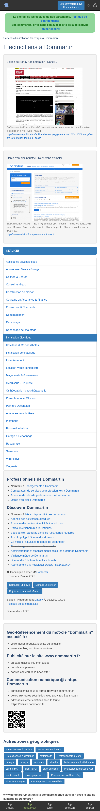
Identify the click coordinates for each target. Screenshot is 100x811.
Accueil (9, 805)
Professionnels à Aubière (19, 749)
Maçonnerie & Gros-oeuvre (22, 375)
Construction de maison (20, 292)
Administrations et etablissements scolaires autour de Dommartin (49, 550)
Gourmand (70, 805)
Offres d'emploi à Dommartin (28, 499)
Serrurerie (12, 451)
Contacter (42, 572)
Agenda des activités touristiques (30, 518)
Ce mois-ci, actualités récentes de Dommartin (38, 541)
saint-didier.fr (12, 768)
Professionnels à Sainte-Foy (66, 775)
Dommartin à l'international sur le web (33, 560)
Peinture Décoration (18, 405)
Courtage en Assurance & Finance (26, 299)
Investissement (15, 360)
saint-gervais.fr (51, 768)
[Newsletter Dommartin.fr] (88, 5)
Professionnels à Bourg (50, 749)
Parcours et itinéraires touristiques (31, 528)
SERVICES (13, 250)
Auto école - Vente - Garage (22, 269)
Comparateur (30, 805)
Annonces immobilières (20, 413)
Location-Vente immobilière (22, 367)
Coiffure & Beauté (16, 276)
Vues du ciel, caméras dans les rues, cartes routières (42, 532)
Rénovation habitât (17, 428)
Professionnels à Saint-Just (78, 768)
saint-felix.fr (31, 768)
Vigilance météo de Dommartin (29, 555)
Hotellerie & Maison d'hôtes (22, 345)
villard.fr (54, 762)
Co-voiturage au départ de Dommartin (33, 546)
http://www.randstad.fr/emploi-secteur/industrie (31, 234)
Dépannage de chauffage (21, 330)
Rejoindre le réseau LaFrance (24, 591)
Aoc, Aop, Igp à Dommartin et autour (32, 537)
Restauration (13, 443)
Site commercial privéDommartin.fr (71, 6)
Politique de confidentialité (22, 603)
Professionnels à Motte (69, 756)
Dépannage (13, 322)
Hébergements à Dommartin (41, 486)
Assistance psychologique (21, 261)
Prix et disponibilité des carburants (45, 514)
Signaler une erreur (46, 584)
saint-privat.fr (13, 775)
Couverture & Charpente (20, 307)
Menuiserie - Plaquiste (19, 383)
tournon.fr (39, 762)
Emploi (50, 805)
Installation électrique (18, 337)
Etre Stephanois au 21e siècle (46, 781)
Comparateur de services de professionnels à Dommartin (45, 490)
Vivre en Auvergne (15, 781)
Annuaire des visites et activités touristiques (37, 523)
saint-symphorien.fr (35, 775)
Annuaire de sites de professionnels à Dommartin (40, 495)
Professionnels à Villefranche (79, 762)
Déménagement (15, 314)
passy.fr (24, 762)
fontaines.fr (46, 756)
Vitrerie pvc (13, 458)
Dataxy (39, 599)
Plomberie (12, 420)
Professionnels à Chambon (20, 756)
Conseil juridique (16, 284)
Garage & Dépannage (19, 436)
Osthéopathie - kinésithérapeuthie (26, 390)
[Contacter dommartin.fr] (95, 5)
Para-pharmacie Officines (21, 398)
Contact (90, 805)
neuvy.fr (10, 762)
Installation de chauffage (20, 352)
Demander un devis (19, 584)
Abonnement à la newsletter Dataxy (41, 564)
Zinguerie (11, 466)
